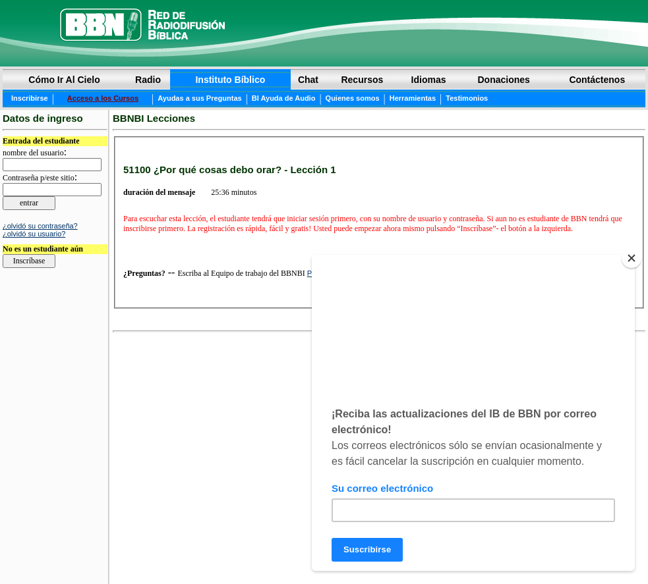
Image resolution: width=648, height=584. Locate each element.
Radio (148, 79)
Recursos (362, 79)
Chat (308, 79)
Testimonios (467, 98)
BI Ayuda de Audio (284, 98)
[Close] (631, 258)
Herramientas (413, 98)
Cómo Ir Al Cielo (64, 79)
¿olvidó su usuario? (34, 234)
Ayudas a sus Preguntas (199, 98)
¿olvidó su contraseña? (40, 226)
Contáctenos (597, 79)
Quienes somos (353, 98)
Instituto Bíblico (230, 79)
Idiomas (428, 79)
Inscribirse (29, 98)
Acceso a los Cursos (102, 98)
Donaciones (503, 79)
